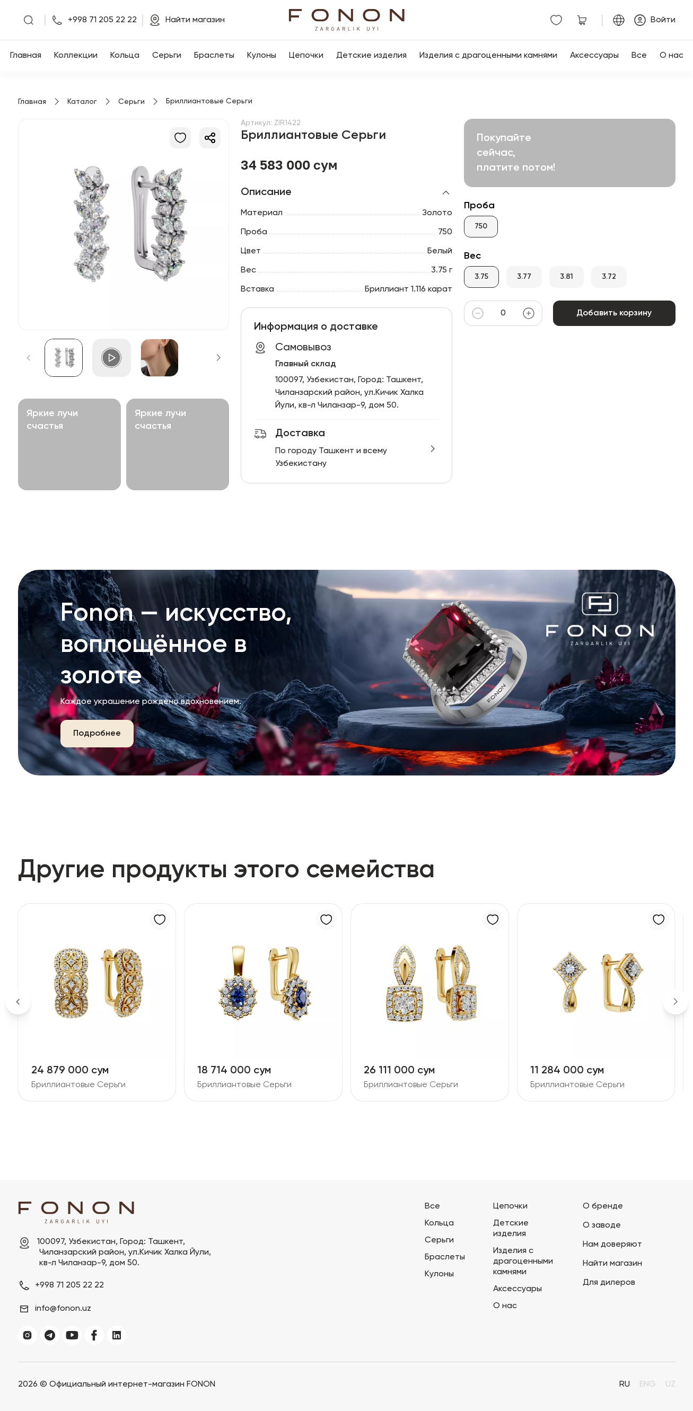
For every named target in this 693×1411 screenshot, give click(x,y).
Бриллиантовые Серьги (78, 1085)
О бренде (603, 1206)
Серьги (166, 55)
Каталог (82, 101)
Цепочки (306, 55)
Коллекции (76, 55)
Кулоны (261, 55)
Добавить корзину (614, 313)
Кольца (124, 55)
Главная (25, 55)
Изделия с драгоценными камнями (488, 55)
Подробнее (97, 733)
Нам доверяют (612, 1244)
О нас (671, 55)
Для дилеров (609, 1282)
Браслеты (214, 55)
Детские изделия (371, 55)
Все (639, 55)
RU (624, 1384)
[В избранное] (180, 137)
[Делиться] (210, 137)
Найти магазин (612, 1263)
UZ (670, 1384)
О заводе (602, 1225)
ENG (647, 1384)
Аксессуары (594, 55)
